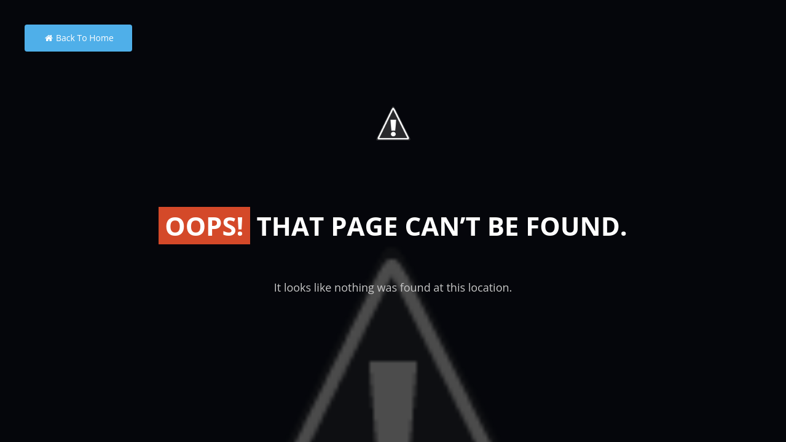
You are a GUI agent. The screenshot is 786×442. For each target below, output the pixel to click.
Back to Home (78, 38)
